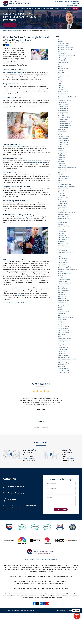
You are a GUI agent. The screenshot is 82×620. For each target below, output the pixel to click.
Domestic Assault (63, 142)
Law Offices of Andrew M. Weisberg (24, 610)
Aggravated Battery (63, 45)
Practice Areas (21, 8)
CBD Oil (60, 81)
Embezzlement (62, 161)
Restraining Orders (63, 304)
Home (5, 8)
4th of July (61, 40)
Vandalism (61, 361)
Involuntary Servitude (64, 218)
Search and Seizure (63, 311)
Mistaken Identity (63, 243)
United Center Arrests (64, 357)
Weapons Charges (63, 368)
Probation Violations (64, 279)
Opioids (60, 256)
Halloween (61, 193)
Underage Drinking (63, 355)
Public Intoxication (63, 290)
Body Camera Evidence (64, 76)
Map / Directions (28, 458)
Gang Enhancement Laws (65, 184)
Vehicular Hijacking (63, 363)
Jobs (59, 220)
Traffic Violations (63, 349)
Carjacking (61, 85)
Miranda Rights (62, 239)
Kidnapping (61, 224)
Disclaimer (32, 559)
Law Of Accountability (64, 226)
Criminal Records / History (65, 121)
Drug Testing (61, 155)
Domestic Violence (63, 146)
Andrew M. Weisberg (20, 288)
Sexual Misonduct (63, 328)
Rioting (60, 307)
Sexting (60, 321)
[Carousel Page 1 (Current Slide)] (34, 416)
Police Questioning (63, 266)
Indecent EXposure (63, 214)
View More (41, 421)
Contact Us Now (10, 25)
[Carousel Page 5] (47, 416)
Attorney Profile (12, 8)
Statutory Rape (62, 340)
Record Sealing (62, 298)
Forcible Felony (62, 178)
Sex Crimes (61, 315)
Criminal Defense (63, 106)
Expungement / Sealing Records (67, 167)
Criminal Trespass (63, 127)
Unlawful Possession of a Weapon (67, 359)
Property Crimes (62, 281)
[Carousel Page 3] (41, 416)
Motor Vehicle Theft (63, 247)
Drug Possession (62, 154)
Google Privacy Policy (46, 588)
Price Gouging (62, 275)
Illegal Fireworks (62, 207)
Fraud (59, 182)
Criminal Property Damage (65, 116)
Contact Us (75, 8)
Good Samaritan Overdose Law (66, 186)
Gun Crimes (61, 192)
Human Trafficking (63, 203)
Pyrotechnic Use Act (63, 292)
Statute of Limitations (64, 338)
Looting (60, 228)
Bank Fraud (61, 72)
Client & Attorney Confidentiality (67, 97)
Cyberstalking (62, 131)
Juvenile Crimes (62, 222)
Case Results (37, 8)
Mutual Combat (62, 250)
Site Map (47, 559)
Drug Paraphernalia (63, 152)
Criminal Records (63, 119)
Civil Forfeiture (62, 93)
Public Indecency (62, 288)
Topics (57, 36)
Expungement (62, 165)
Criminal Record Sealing (64, 118)
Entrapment (61, 163)
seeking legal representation (34, 160)
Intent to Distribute (63, 216)
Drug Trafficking (62, 157)
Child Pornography (63, 91)
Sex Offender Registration (65, 317)
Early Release (61, 159)
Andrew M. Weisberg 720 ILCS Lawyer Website (30, 583)
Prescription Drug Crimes (65, 273)
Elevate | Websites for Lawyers (68, 610)
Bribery (60, 78)
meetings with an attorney (24, 218)
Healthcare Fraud (63, 197)
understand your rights (10, 106)
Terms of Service (59, 588)
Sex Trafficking (62, 319)
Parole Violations (63, 262)
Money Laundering (63, 245)
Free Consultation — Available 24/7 (67, 1)
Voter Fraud (61, 366)
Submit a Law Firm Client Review (41, 427)
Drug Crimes (61, 150)
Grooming (61, 190)
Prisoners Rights (62, 277)
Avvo (16, 295)
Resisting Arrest (62, 302)
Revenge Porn (62, 306)
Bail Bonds (61, 70)
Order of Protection (63, 258)
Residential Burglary (63, 300)
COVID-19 (60, 83)
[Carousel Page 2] (37, 416)
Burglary (60, 80)
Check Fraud (61, 87)
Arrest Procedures (63, 62)
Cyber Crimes (62, 129)
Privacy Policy (40, 559)
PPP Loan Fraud (62, 260)
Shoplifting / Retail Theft (16, 303)
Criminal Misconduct (64, 114)
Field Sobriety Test (63, 176)
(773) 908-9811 (73, 3)
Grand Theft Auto (63, 188)
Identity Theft (62, 205)
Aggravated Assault (63, 43)
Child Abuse (61, 89)
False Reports (62, 169)
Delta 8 (60, 135)
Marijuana (61, 233)
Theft (59, 345)
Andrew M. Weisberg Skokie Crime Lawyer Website (28, 581)
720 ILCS (60, 42)
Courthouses (29, 8)
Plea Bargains (62, 264)
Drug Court (61, 148)
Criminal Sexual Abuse (64, 123)
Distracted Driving (63, 138)
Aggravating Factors (63, 59)
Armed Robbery (62, 61)
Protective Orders (63, 285)
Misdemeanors (62, 241)
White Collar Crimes (63, 370)
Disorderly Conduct (63, 136)
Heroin (60, 199)
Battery (60, 74)
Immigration (61, 211)
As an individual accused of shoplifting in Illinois (17, 147)
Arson (59, 64)
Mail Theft (61, 230)
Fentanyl (60, 174)
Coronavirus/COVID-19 (64, 100)
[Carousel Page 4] (44, 416)
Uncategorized (62, 353)
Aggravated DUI (62, 53)
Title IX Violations (63, 347)
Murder (60, 249)
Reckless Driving (62, 296)
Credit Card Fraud (63, 104)
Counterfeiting (62, 102)
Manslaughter (62, 231)
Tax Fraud (61, 342)
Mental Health (62, 235)
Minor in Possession (63, 237)
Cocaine (60, 99)
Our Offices (41, 442)
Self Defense (61, 313)
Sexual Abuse (61, 323)
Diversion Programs (63, 140)
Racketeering (61, 294)
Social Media (61, 334)
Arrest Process (45, 8)
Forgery (60, 180)
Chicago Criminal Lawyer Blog (14, 30)
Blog (70, 8)
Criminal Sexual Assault (64, 125)
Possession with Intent (64, 268)
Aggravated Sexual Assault (65, 57)
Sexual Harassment (63, 326)
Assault (60, 66)
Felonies (60, 173)
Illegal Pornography (63, 209)
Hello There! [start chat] (75, 610)
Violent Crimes (62, 364)
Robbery (60, 309)
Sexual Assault (62, 325)
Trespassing (61, 351)
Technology (61, 344)
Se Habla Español (73, 5)
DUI (59, 133)
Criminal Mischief (63, 112)
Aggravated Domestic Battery (66, 55)
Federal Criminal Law (64, 171)
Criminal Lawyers (63, 108)
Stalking (60, 336)
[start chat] (77, 616)
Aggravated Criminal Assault (66, 47)
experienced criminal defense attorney (35, 162)
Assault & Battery (63, 68)
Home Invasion (62, 201)
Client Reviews (64, 8)
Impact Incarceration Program (66, 212)
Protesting (61, 287)
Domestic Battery (63, 144)
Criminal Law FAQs (55, 8)
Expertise (21, 295)
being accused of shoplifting (15, 72)
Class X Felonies (62, 95)
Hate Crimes (61, 195)
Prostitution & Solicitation (65, 283)
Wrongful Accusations (64, 372)
